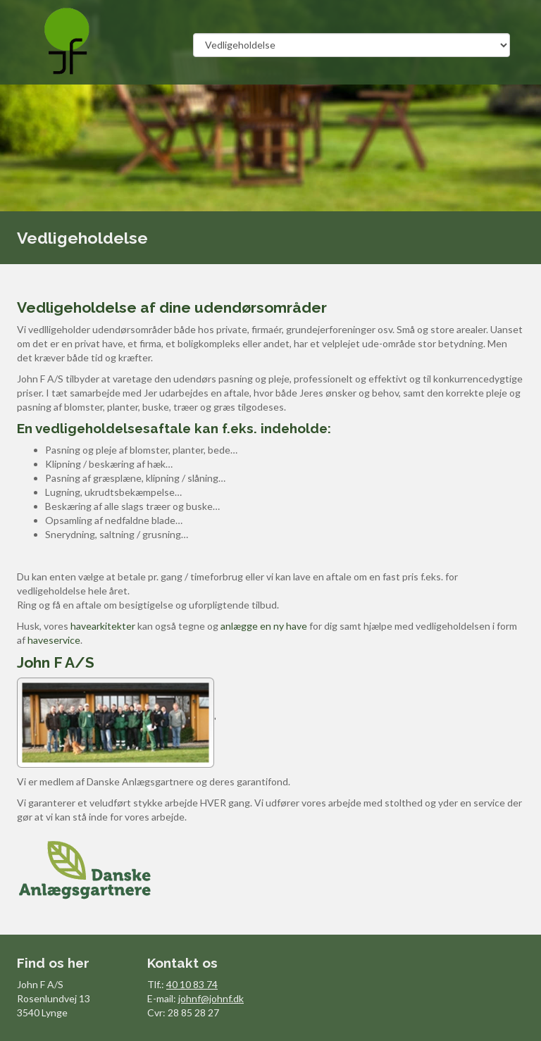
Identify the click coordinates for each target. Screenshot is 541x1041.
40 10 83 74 (192, 984)
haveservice (53, 640)
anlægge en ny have (263, 626)
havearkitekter (102, 626)
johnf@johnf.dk (211, 998)
